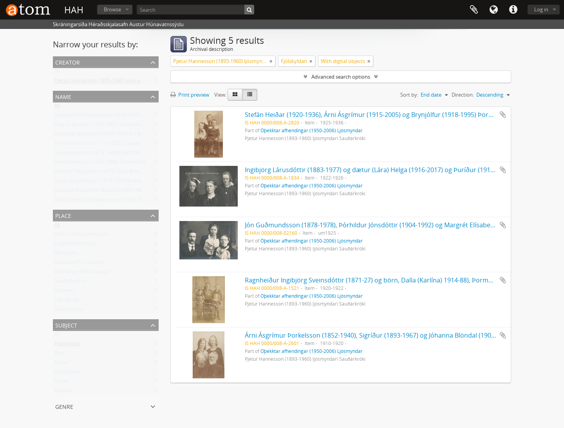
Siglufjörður (67, 301)
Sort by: (409, 94)
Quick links (513, 10)
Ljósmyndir (67, 373)
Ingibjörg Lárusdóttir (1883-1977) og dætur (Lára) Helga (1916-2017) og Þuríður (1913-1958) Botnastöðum (399, 169)
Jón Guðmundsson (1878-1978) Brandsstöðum (108, 182)
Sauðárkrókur (70, 282)
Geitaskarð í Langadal (79, 263)
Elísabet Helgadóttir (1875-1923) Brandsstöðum (109, 172)
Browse (112, 9)
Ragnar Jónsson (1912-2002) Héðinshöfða (102, 125)
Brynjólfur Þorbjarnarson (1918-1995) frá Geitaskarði (114, 116)
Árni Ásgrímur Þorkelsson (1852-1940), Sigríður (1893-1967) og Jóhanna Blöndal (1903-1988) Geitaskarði (396, 335)
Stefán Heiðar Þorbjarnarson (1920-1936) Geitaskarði (115, 201)
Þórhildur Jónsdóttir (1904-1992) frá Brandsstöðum (113, 135)
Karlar (61, 382)
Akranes (63, 291)
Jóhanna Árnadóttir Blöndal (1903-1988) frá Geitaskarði (117, 191)
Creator (67, 61)
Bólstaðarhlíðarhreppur (81, 273)
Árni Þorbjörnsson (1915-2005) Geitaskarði (103, 144)
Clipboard (474, 10)
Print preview (189, 94)
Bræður (63, 392)
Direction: (463, 94)
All (57, 72)
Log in (541, 9)
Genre (64, 406)
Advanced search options (340, 76)
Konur (61, 363)
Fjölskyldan (67, 345)
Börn (60, 354)
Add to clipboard (503, 115)
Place (63, 215)
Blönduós (65, 254)
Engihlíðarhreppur (75, 244)
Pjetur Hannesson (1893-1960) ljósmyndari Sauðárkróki (118, 82)
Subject (66, 324)
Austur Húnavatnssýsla (81, 235)
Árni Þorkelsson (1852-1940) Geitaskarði (100, 163)
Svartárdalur (68, 310)
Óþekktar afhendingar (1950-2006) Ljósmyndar (311, 130)
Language (493, 10)
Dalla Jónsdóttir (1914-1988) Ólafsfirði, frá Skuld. (109, 154)
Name (63, 96)
